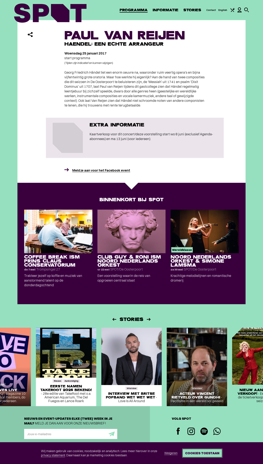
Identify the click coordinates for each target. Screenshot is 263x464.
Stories (192, 10)
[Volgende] (149, 319)
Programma (134, 10)
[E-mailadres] (70, 434)
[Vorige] (114, 319)
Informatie (165, 10)
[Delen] (30, 34)
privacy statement (53, 455)
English (222, 10)
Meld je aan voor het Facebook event (101, 170)
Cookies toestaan (202, 453)
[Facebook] (178, 431)
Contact (211, 10)
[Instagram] (191, 431)
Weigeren (170, 453)
